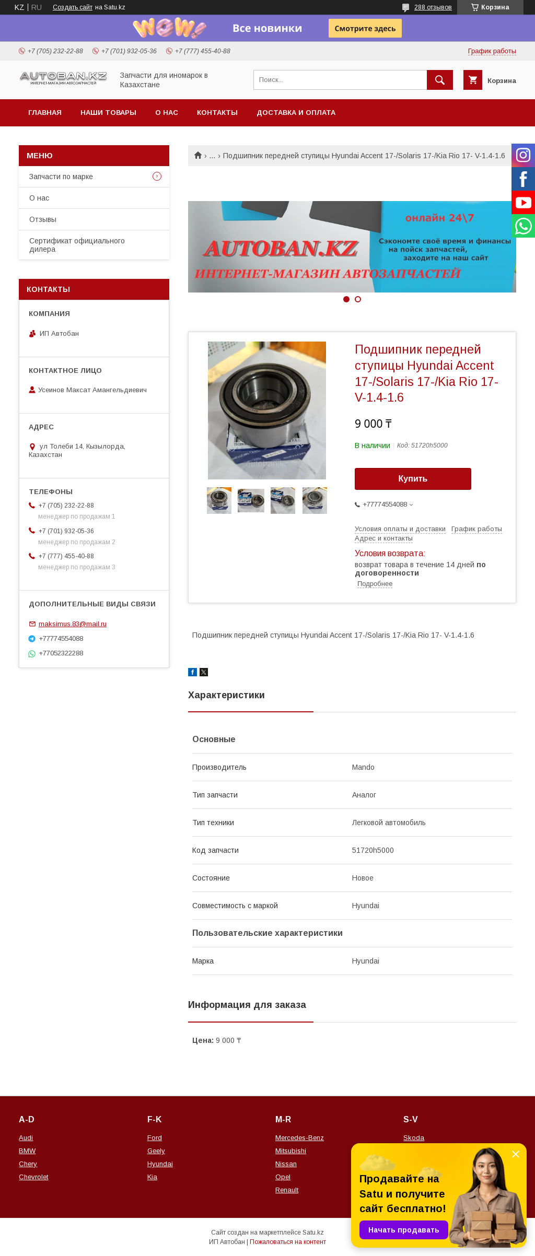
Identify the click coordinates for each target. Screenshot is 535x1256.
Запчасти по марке (61, 176)
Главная (45, 112)
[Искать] (440, 80)
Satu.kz (313, 1232)
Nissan (286, 1164)
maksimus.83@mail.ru (73, 624)
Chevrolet (33, 1177)
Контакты (217, 112)
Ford (154, 1138)
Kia (152, 1177)
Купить (413, 478)
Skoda (413, 1138)
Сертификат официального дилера (77, 245)
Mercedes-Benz (299, 1138)
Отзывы (42, 219)
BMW (27, 1151)
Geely (156, 1151)
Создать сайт (72, 7)
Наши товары (108, 112)
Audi (26, 1138)
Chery (28, 1164)
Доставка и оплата (296, 112)
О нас (166, 112)
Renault (286, 1190)
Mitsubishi (290, 1151)
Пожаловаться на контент (288, 1242)
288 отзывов (433, 7)
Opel (282, 1177)
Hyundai (160, 1164)
